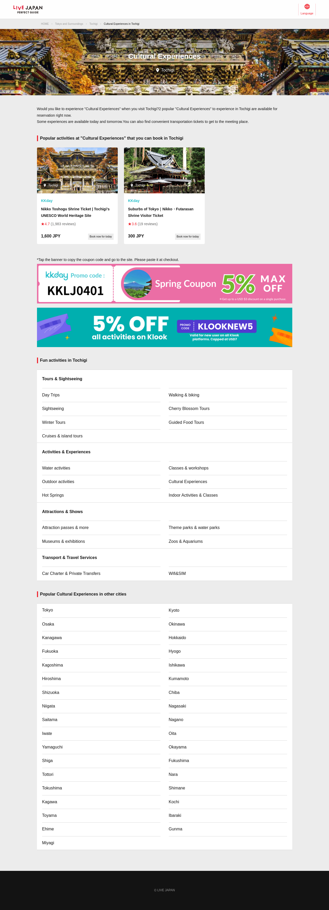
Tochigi (93, 23)
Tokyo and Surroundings (69, 23)
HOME (45, 23)
